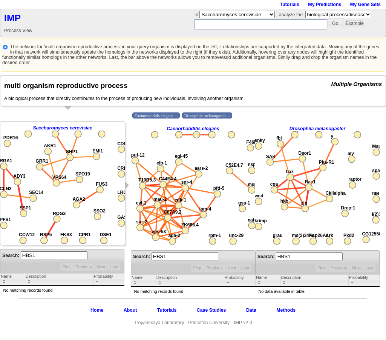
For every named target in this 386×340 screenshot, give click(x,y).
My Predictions (324, 4)
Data (251, 310)
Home (96, 310)
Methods (286, 310)
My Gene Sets (365, 4)
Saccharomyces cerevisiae (62, 128)
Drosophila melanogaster (318, 128)
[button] (335, 23)
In (197, 14)
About (130, 310)
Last (114, 267)
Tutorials (289, 4)
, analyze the (289, 14)
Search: (44, 255)
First (66, 267)
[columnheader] (12, 280)
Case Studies (211, 310)
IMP (12, 18)
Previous (83, 267)
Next (101, 267)
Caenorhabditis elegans (193, 128)
